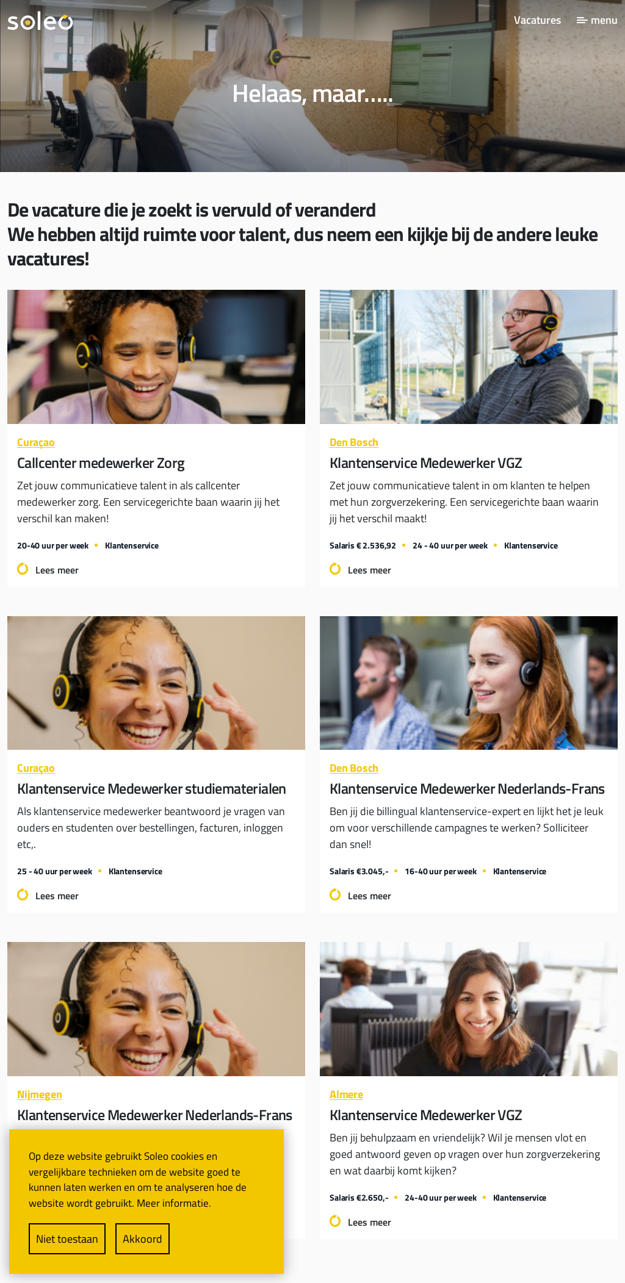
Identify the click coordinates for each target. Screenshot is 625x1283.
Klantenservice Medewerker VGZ (426, 462)
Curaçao (36, 442)
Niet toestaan (67, 1239)
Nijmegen (39, 1094)
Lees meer (57, 569)
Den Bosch (354, 442)
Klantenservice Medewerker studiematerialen (151, 788)
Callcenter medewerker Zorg (100, 462)
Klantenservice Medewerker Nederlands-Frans (467, 788)
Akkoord (142, 1239)
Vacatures (537, 20)
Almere (346, 1094)
